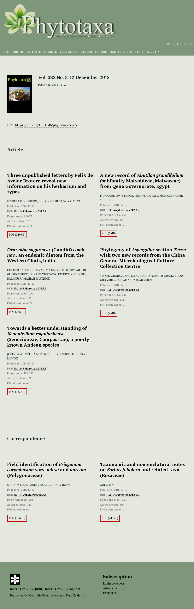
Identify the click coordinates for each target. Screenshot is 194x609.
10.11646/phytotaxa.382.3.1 (30, 211)
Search (86, 52)
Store (139, 52)
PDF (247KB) (110, 518)
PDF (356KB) (17, 518)
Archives (50, 52)
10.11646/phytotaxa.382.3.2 (122, 210)
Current (18, 52)
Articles (34, 52)
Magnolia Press (39, 595)
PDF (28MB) (16, 312)
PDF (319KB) (17, 234)
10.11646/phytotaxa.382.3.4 (122, 290)
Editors (101, 52)
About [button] (152, 52)
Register (174, 44)
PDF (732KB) (17, 392)
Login (188, 44)
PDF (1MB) (109, 233)
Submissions (69, 52)
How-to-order (121, 52)
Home (5, 52)
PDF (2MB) (109, 313)
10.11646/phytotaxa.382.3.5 (30, 368)
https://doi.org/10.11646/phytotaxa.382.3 (46, 125)
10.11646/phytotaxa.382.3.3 (30, 288)
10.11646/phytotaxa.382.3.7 (122, 495)
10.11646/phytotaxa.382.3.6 (30, 495)
